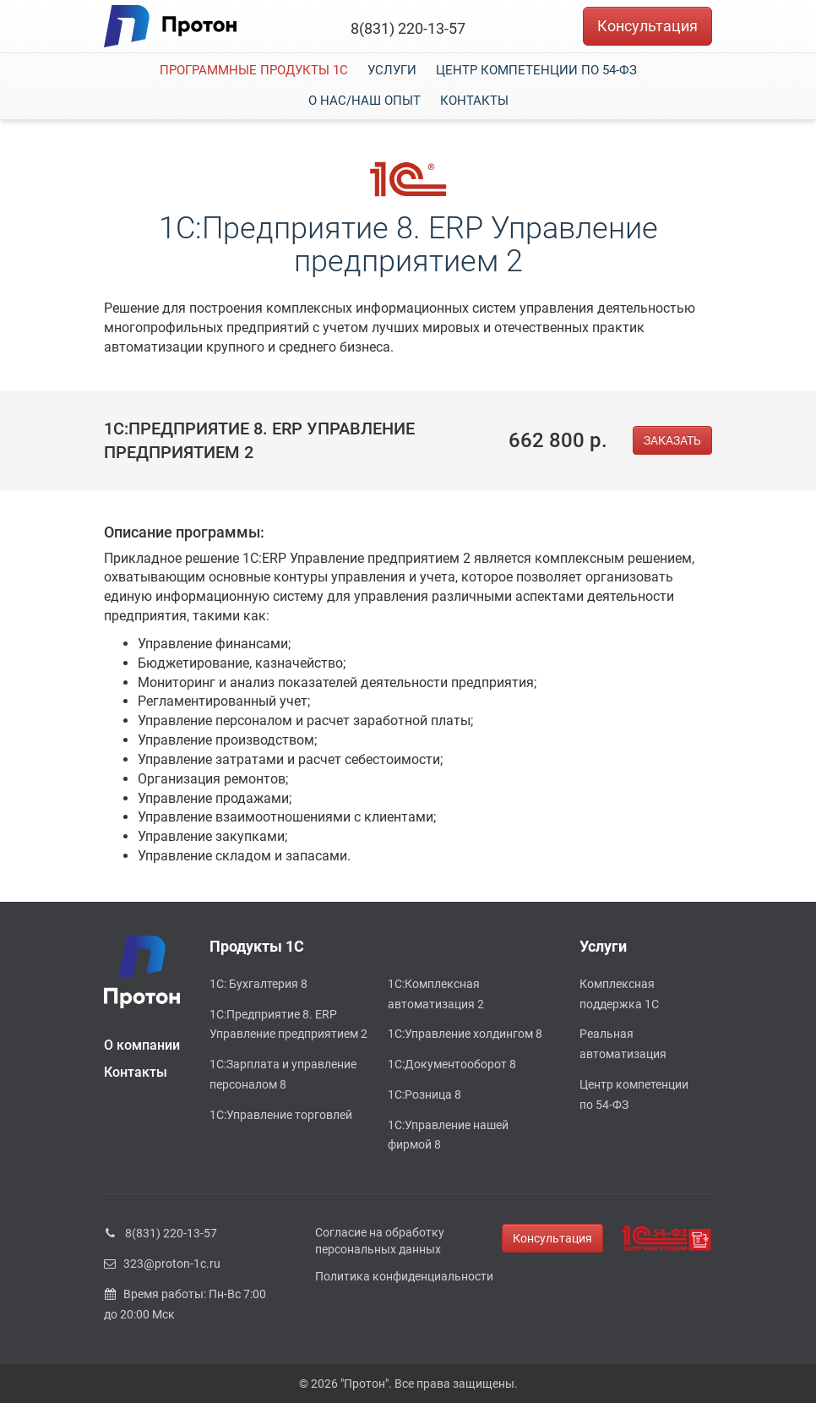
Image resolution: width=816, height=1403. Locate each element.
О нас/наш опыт (364, 100)
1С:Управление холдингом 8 (465, 1033)
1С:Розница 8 (424, 1094)
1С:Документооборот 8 (452, 1064)
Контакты (474, 100)
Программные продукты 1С (254, 70)
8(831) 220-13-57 (408, 28)
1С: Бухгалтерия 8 (258, 984)
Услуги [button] (391, 70)
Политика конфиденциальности (404, 1276)
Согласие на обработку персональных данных (379, 1241)
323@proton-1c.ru (162, 1263)
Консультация (647, 26)
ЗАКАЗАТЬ (672, 440)
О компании (142, 1045)
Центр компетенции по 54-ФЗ (536, 70)
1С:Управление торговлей (280, 1115)
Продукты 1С (256, 946)
